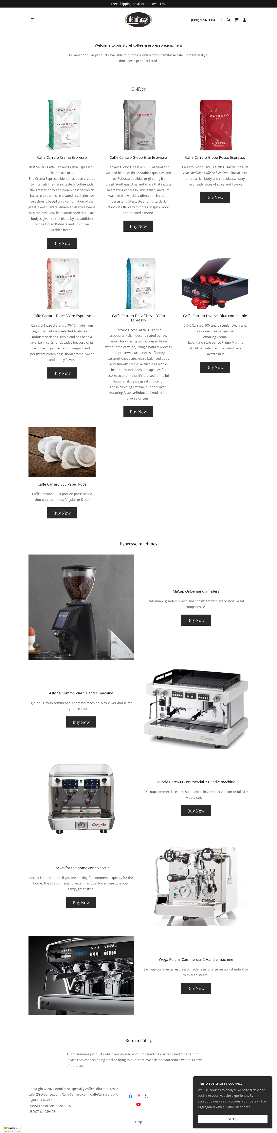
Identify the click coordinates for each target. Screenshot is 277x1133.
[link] (138, 19)
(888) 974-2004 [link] (203, 20)
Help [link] (138, 1122)
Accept (233, 1119)
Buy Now (62, 243)
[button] (32, 20)
